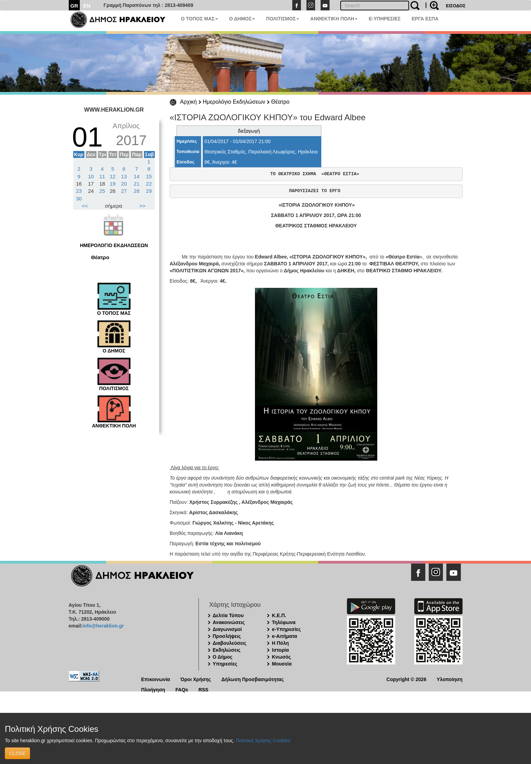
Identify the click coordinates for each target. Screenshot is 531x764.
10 (91, 176)
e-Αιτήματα (284, 636)
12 (113, 176)
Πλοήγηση (153, 689)
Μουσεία (282, 664)
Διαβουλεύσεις (230, 643)
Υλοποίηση (450, 679)
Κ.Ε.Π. (279, 615)
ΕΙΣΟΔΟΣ (456, 5)
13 (124, 176)
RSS (203, 689)
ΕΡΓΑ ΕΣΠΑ (424, 18)
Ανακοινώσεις (229, 622)
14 (137, 176)
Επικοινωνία (155, 679)
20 (124, 184)
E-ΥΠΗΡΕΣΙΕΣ (384, 18)
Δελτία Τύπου (228, 615)
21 (137, 184)
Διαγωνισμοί (227, 629)
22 (149, 184)
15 (149, 176)
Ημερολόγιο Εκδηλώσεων (234, 102)
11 (102, 176)
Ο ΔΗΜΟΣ (242, 18)
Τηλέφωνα (283, 622)
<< (85, 206)
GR (74, 6)
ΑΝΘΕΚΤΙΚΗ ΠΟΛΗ (334, 18)
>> (142, 206)
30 (79, 198)
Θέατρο (280, 102)
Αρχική (188, 102)
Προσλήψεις (227, 636)
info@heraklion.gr (103, 626)
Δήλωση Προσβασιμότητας (252, 679)
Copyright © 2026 (406, 679)
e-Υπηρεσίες (286, 629)
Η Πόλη (280, 643)
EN (87, 6)
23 (79, 191)
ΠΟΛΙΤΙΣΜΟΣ (282, 18)
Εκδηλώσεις (227, 650)
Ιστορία (280, 650)
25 (102, 191)
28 (137, 191)
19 (113, 184)
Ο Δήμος (223, 657)
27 (124, 191)
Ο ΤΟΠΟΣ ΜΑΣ (199, 18)
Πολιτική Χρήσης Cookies (263, 740)
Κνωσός (281, 657)
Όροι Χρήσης (195, 679)
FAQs (182, 689)
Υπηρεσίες (225, 664)
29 (149, 191)
